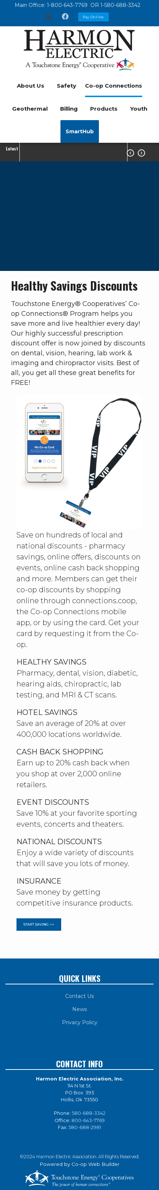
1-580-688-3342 (120, 5)
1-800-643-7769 (68, 5)
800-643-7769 (88, 1120)
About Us (30, 85)
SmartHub (80, 131)
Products (104, 108)
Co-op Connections (113, 85)
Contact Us (79, 996)
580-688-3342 (89, 1113)
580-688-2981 (85, 1127)
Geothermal (30, 108)
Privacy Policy (79, 1022)
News (79, 1009)
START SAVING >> (38, 925)
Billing (69, 108)
